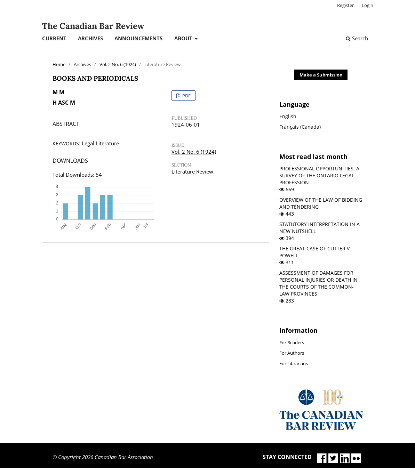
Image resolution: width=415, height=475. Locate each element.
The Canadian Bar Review (93, 26)
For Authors (291, 353)
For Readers (291, 342)
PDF (186, 95)
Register (345, 5)
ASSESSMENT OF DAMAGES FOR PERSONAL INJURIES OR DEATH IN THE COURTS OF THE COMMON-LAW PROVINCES (318, 283)
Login (367, 5)
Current (54, 38)
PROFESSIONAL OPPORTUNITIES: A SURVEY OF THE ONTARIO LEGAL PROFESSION (319, 175)
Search (357, 38)
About (184, 38)
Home (59, 64)
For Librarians (293, 363)
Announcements (138, 38)
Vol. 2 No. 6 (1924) (117, 64)
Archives (90, 38)
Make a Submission (321, 75)
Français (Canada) (300, 126)
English (287, 116)
